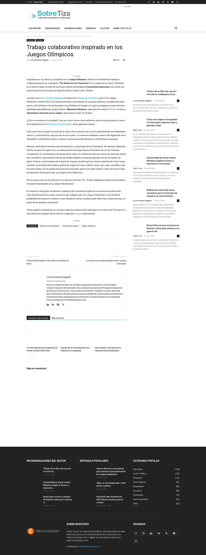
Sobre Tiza (137, 130)
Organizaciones (73, 28)
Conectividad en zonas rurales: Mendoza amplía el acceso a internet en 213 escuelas (161, 160)
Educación (39, 40)
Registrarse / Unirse (75, 2)
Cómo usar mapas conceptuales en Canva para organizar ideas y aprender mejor (162, 122)
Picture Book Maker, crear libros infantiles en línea (48, 262)
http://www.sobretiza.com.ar (56, 281)
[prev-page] (28, 356)
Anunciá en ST (120, 2)
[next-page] (33, 356)
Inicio (29, 36)
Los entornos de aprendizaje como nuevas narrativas (106, 262)
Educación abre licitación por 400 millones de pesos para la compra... (109, 500)
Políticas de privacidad (103, 2)
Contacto (89, 2)
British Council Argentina (49, 226)
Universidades (52, 28)
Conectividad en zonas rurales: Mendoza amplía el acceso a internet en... (57, 485)
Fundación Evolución (88, 98)
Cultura (104, 28)
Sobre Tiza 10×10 (122, 28)
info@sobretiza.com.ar (89, 546)
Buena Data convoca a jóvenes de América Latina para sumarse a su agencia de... (163, 228)
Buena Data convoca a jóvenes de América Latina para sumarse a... (57, 500)
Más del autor (58, 318)
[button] (176, 28)
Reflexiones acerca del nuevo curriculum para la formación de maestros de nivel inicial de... (162, 193)
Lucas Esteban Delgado (39, 60)
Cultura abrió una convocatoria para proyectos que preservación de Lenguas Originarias (111, 471)
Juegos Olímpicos (89, 226)
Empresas (91, 28)
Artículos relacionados (38, 318)
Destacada (38, 36)
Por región (35, 28)
